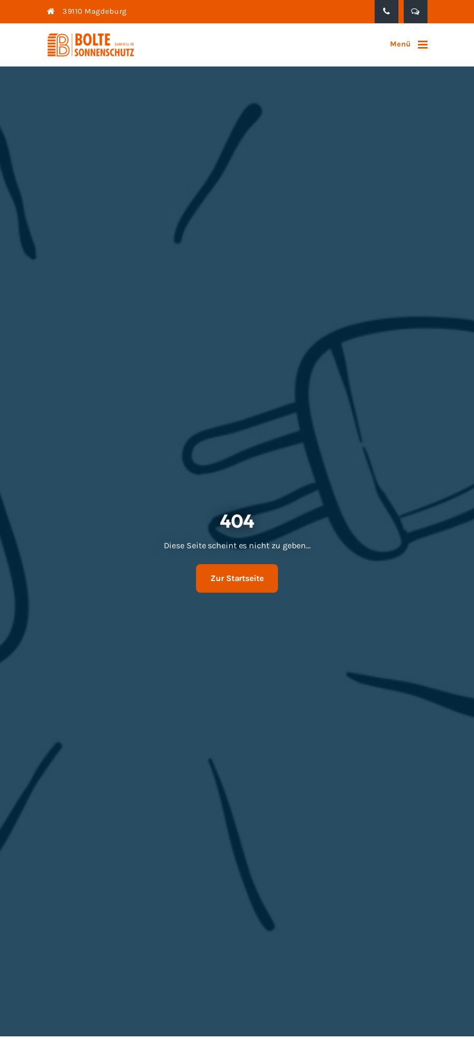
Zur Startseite (237, 578)
